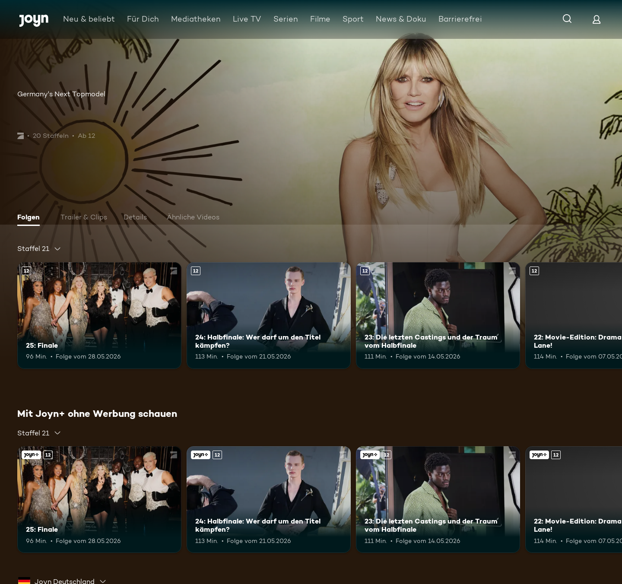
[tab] (31, 218)
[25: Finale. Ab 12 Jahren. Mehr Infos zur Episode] (99, 315)
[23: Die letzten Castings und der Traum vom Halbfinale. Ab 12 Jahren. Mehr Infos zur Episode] (438, 315)
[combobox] (39, 249)
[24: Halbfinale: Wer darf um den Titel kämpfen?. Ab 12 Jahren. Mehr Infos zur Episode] (269, 315)
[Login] (596, 19)
